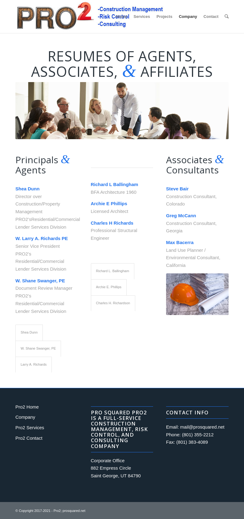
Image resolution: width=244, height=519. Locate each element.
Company (25, 417)
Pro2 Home (27, 406)
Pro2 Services (29, 427)
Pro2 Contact (29, 438)
